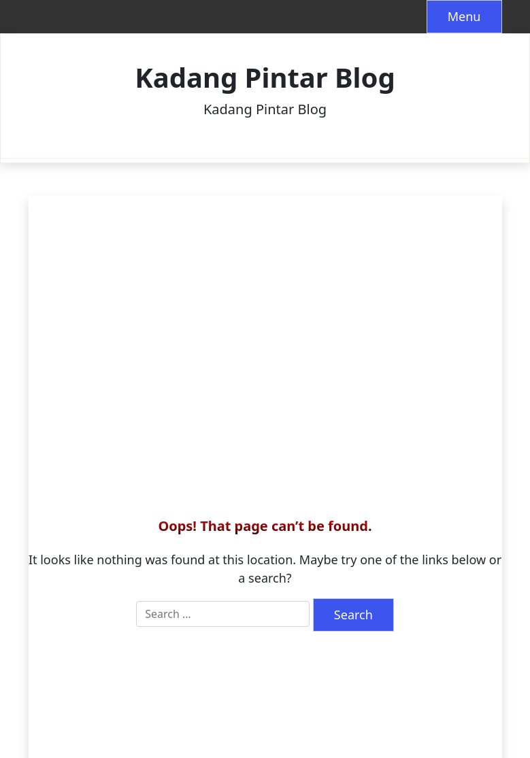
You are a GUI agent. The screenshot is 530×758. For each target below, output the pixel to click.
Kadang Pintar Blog (265, 77)
